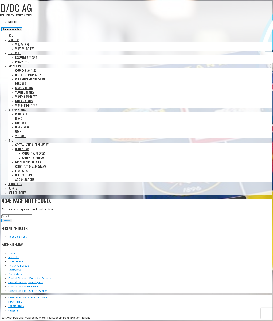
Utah (18, 132)
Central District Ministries (23, 286)
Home (11, 36)
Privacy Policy (15, 301)
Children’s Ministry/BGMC (30, 79)
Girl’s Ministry (24, 88)
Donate (12, 188)
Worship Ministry (26, 105)
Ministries (14, 66)
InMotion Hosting (79, 317)
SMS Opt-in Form (16, 306)
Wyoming (20, 136)
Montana (20, 123)
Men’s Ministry (24, 101)
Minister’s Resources (28, 162)
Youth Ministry (24, 92)
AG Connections (24, 180)
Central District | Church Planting (28, 290)
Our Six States (17, 110)
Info (10, 140)
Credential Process (33, 153)
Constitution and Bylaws (30, 166)
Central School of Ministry (32, 145)
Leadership (14, 53)
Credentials (22, 149)
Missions (20, 84)
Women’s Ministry (26, 97)
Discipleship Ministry (28, 75)
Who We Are (22, 44)
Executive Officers (26, 57)
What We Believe (24, 49)
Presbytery (15, 274)
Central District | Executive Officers (29, 278)
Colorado (21, 114)
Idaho (18, 118)
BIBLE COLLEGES (23, 175)
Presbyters (22, 62)
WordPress (46, 317)
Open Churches (17, 193)
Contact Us (15, 184)
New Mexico (22, 127)
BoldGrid (18, 317)
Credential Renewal (33, 158)
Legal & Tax (22, 171)
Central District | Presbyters (25, 282)
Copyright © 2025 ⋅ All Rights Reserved (27, 297)
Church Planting (25, 70)
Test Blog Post (17, 236)
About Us (13, 40)
